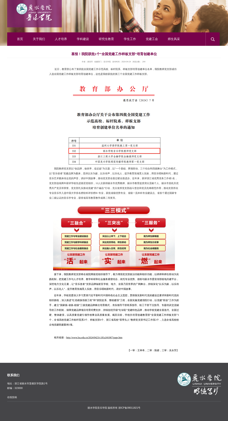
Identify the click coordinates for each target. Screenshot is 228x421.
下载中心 (18, 52)
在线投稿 (12, 397)
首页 (20, 39)
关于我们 (39, 39)
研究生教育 (106, 39)
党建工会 (152, 39)
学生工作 (130, 39)
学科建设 (83, 39)
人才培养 (61, 39)
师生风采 (174, 39)
